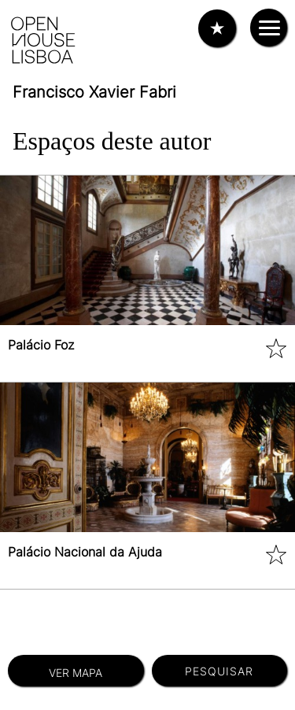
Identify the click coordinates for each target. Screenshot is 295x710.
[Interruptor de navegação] (268, 27)
